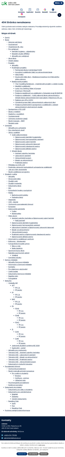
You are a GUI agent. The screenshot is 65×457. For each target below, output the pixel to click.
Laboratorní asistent (23, 155)
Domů (7, 37)
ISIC (9, 188)
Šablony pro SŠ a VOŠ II (24, 100)
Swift (14, 403)
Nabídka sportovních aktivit (18, 253)
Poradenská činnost (12, 366)
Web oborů (12, 215)
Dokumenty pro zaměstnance (19, 392)
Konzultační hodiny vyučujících (20, 190)
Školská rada (13, 123)
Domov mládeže (11, 259)
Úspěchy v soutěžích (16, 114)
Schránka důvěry (14, 257)
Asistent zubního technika (25, 153)
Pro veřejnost (13, 49)
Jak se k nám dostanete (17, 169)
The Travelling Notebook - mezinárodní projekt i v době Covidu (39, 83)
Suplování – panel (18, 348)
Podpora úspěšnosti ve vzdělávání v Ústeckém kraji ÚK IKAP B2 (38, 93)
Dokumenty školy (14, 185)
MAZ (13, 299)
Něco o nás (16, 246)
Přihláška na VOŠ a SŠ (16, 165)
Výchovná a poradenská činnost (20, 204)
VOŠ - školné (13, 202)
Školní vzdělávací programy (19, 171)
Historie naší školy (15, 42)
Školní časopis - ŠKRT (16, 121)
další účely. (42, 445)
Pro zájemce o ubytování (17, 269)
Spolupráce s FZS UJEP (16, 109)
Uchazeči (8, 125)
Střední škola (17, 151)
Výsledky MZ (13, 283)
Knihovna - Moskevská (16, 241)
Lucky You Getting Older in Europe (28, 88)
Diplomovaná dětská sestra (25, 148)
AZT (13, 285)
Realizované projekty (20, 81)
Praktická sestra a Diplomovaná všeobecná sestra (31, 234)
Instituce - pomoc (22, 378)
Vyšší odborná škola (19, 134)
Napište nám (13, 276)
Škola (7, 39)
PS (13, 306)
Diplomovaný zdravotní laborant (27, 144)
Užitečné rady (20, 380)
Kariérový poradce (15, 385)
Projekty (11, 63)
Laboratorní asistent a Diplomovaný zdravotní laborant (33, 227)
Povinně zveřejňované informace (17, 410)
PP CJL (17, 287)
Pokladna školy (17, 197)
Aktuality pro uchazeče (17, 127)
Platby (10, 192)
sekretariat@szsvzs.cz (12, 438)
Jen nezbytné (33, 454)
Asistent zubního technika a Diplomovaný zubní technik (33, 218)
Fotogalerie (12, 278)
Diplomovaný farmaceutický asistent (29, 139)
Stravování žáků (14, 178)
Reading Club (13, 401)
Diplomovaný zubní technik (25, 141)
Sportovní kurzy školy (16, 250)
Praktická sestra (21, 162)
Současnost (13, 44)
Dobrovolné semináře (16, 209)
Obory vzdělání (14, 132)
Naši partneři (20, 220)
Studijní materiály (15, 183)
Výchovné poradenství (17, 368)
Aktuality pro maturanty (17, 350)
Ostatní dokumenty (19, 398)
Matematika (16, 213)
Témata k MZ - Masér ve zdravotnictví (22, 357)
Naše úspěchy (17, 248)
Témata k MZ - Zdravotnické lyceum (22, 361)
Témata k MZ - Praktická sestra (20, 359)
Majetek (15, 394)
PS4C (17, 322)
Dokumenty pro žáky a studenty (20, 389)
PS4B (17, 315)
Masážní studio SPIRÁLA (20, 53)
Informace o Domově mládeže (20, 264)
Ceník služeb (13, 271)
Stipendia (12, 199)
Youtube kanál (13, 116)
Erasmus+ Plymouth (22, 90)
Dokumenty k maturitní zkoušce (20, 364)
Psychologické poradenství (18, 382)
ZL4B (17, 338)
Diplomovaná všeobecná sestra (27, 146)
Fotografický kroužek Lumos (19, 243)
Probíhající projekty (19, 67)
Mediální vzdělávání (22, 86)
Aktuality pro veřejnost (20, 56)
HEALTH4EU (19, 74)
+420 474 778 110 (10, 435)
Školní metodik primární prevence (21, 371)
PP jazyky (18, 290)
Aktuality (15, 65)
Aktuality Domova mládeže (18, 262)
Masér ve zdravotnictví (24, 160)
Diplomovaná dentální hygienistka (28, 137)
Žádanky (15, 396)
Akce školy (12, 58)
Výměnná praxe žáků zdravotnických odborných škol (35, 102)
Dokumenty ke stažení (13, 387)
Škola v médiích (14, 111)
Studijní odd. (13, 181)
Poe (13, 405)
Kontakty (11, 266)
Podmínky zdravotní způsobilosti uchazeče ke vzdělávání (30, 167)
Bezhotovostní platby (20, 195)
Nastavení (44, 454)
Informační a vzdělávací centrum (21, 239)
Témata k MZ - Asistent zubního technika (24, 352)
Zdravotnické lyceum (23, 158)
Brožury (18, 375)
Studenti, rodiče (11, 174)
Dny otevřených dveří (16, 130)
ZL (12, 329)
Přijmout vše (22, 454)
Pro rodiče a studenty (20, 373)
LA (12, 292)
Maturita (8, 280)
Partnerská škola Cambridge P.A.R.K (28, 70)
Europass (12, 206)
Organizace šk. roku (15, 46)
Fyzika (14, 211)
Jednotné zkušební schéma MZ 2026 (26, 345)
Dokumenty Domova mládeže (19, 273)
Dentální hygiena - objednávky (23, 51)
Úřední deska (13, 60)
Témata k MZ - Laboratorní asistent (21, 354)
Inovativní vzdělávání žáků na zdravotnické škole (33, 72)
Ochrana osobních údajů (17, 118)
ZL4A (17, 331)
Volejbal (15, 255)
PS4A (17, 308)
